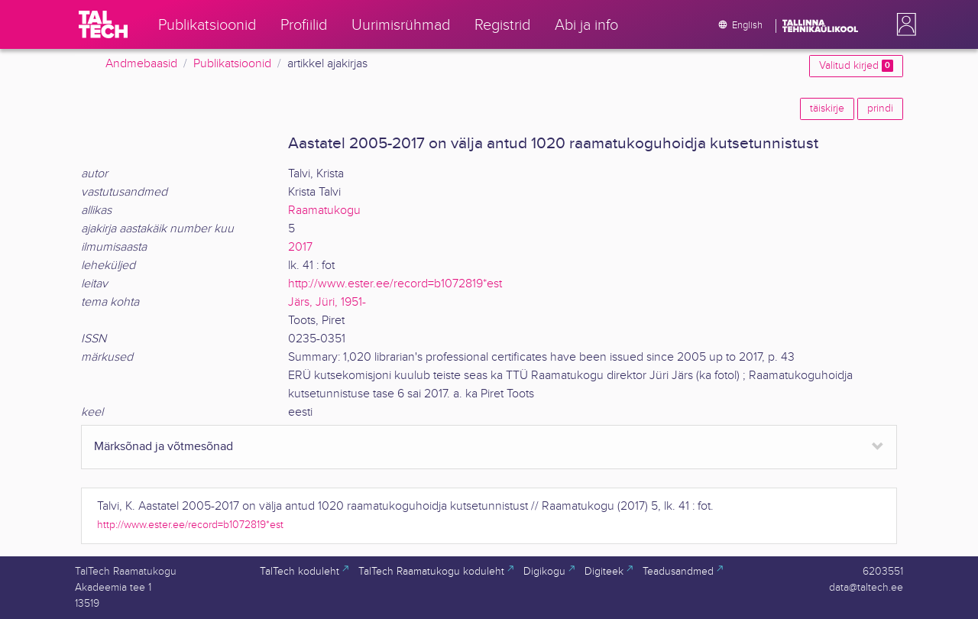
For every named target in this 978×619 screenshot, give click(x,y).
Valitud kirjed (856, 66)
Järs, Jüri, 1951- (327, 302)
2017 (300, 247)
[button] (903, 24)
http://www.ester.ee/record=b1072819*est (395, 284)
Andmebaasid (141, 64)
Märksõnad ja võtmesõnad (163, 446)
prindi (880, 108)
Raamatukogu (324, 210)
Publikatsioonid (232, 64)
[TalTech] (103, 24)
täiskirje (827, 108)
